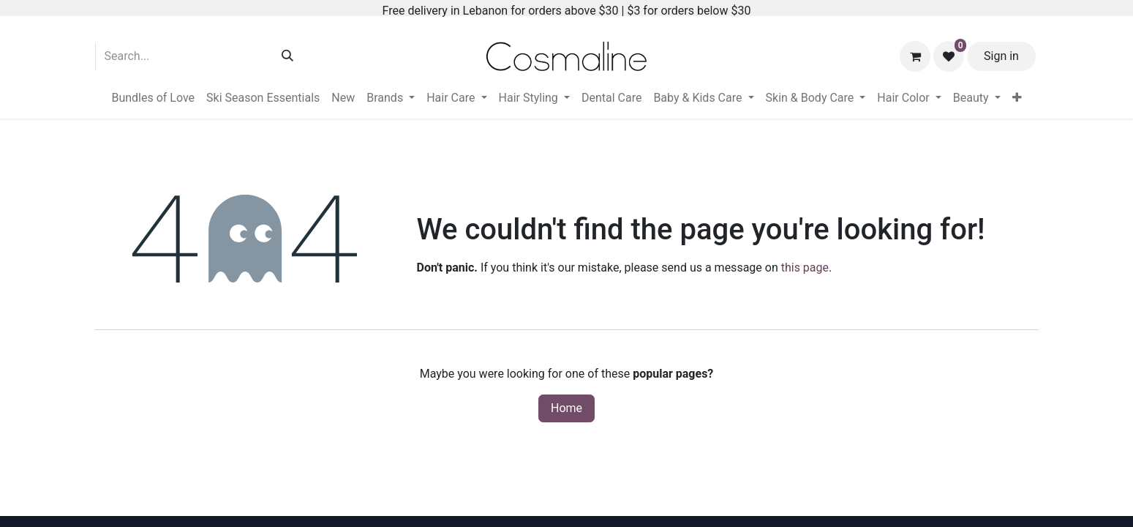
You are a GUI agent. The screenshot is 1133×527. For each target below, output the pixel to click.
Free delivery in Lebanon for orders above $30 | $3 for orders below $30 (567, 11)
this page (805, 267)
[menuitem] (152, 98)
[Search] (287, 56)
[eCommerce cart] (915, 56)
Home (566, 408)
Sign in (1001, 56)
